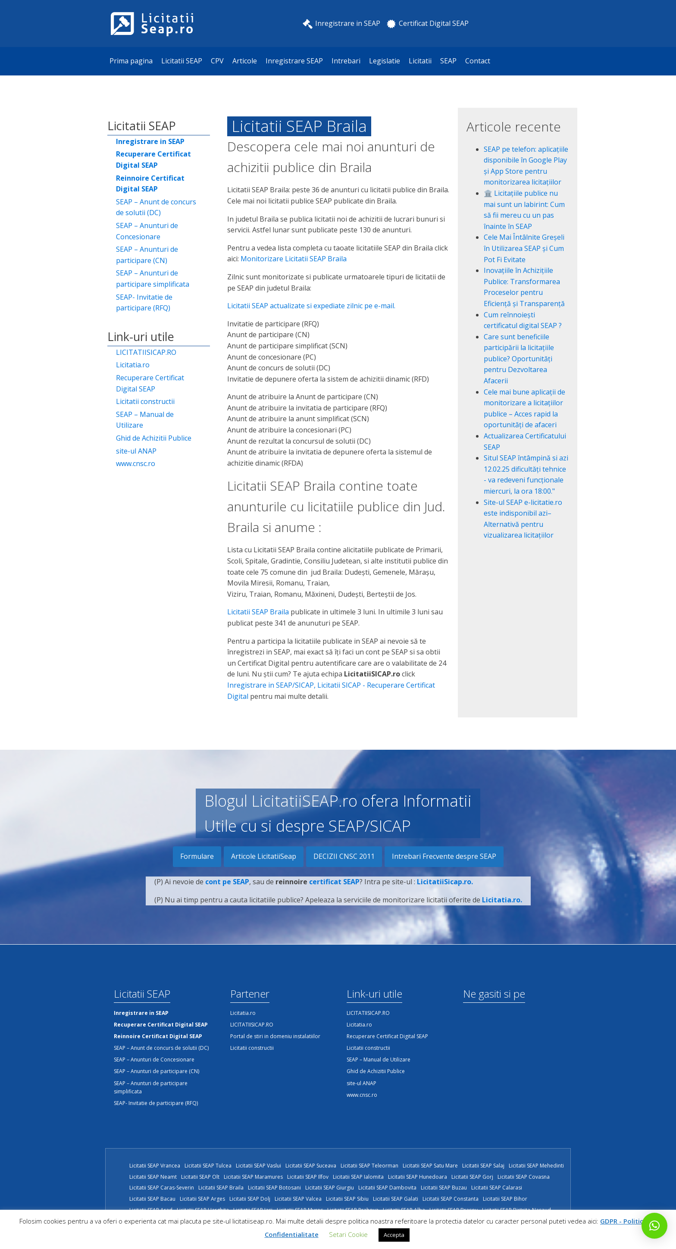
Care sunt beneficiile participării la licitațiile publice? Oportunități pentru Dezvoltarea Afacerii (519, 358)
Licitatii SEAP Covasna (524, 1176)
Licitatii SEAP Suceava (310, 1165)
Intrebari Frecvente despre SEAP (444, 856)
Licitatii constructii (145, 401)
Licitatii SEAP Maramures (253, 1176)
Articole (244, 61)
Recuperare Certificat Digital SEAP (150, 383)
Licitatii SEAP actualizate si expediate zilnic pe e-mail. (311, 305)
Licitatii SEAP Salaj (483, 1165)
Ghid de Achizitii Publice (153, 438)
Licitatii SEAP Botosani (274, 1187)
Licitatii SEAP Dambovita (387, 1187)
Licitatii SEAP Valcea (298, 1198)
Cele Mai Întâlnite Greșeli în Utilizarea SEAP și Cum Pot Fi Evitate (524, 248)
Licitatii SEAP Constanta (450, 1198)
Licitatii (420, 61)
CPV (217, 61)
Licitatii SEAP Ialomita (358, 1176)
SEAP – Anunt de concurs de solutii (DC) (156, 207)
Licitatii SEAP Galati (395, 1198)
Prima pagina (131, 61)
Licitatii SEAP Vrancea (154, 1165)
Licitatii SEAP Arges (202, 1198)
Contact (477, 61)
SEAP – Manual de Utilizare (145, 420)
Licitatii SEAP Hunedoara (417, 1176)
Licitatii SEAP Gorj (472, 1176)
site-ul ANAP (136, 451)
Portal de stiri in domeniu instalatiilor (275, 1036)
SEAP (448, 61)
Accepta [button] (394, 1235)
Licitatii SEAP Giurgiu (329, 1187)
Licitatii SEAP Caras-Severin (161, 1187)
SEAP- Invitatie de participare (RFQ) (144, 302)
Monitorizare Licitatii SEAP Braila (294, 258)
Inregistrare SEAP (294, 61)
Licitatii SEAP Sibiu (347, 1198)
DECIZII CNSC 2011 (344, 856)
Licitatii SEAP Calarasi (496, 1187)
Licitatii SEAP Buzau (444, 1187)
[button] (654, 1226)
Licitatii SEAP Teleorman (369, 1165)
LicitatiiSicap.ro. (445, 887)
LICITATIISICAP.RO (146, 352)
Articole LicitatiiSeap (263, 856)
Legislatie (384, 61)
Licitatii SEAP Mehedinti (536, 1165)
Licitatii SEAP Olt (200, 1176)
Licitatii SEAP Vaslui (258, 1165)
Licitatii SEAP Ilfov (308, 1176)
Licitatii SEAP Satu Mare (430, 1165)
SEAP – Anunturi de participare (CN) (147, 254)
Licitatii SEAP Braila (258, 612)
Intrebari (346, 61)
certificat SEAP (334, 887)
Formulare (197, 856)
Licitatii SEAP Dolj (249, 1198)
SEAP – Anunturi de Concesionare (147, 231)
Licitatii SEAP (181, 61)
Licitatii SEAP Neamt (153, 1176)
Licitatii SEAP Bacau (152, 1198)
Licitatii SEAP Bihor (505, 1198)
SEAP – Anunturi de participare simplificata (152, 278)
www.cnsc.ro (135, 463)
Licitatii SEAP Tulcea (208, 1165)
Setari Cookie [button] (348, 1234)
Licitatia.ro (133, 364)
